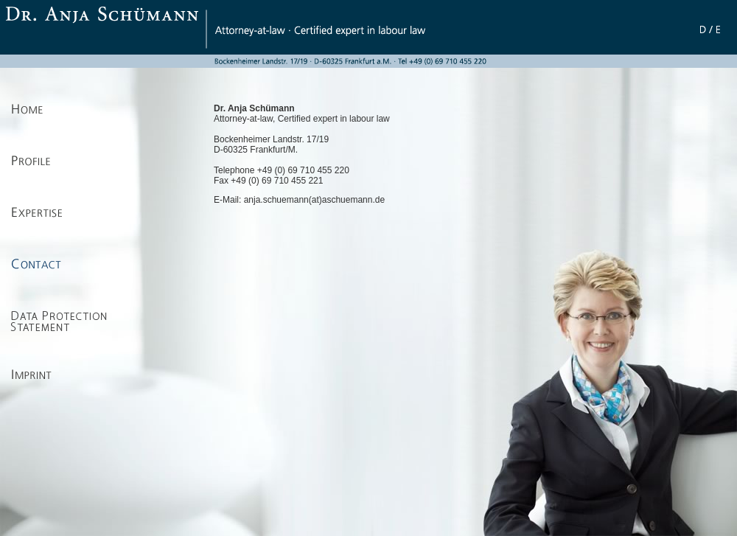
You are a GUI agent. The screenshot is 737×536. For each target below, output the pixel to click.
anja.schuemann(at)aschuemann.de (314, 200)
